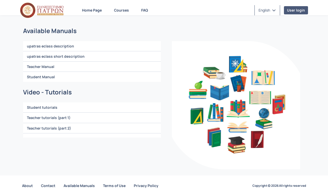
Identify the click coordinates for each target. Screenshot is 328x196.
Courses (121, 10)
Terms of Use (114, 185)
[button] (267, 10)
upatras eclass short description (56, 56)
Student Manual (41, 76)
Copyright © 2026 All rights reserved (279, 186)
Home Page (92, 10)
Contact (48, 185)
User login (296, 10)
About (27, 185)
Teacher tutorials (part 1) (48, 117)
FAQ (144, 10)
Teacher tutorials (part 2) (49, 128)
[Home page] (42, 10)
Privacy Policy (146, 185)
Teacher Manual (40, 66)
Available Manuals (79, 185)
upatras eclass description (50, 46)
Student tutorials (42, 107)
